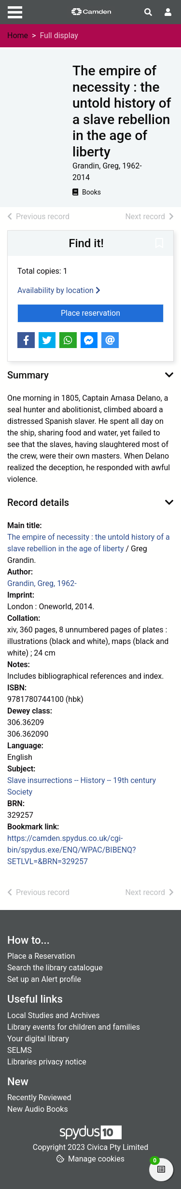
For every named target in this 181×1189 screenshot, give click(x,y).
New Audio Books (37, 1109)
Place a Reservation (41, 956)
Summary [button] (28, 375)
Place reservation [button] (112, 312)
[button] (159, 244)
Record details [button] (38, 502)
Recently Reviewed (39, 1097)
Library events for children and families (73, 1027)
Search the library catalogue (55, 967)
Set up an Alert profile (44, 979)
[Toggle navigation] (15, 11)
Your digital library (38, 1038)
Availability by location (58, 290)
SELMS (19, 1050)
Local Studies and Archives (53, 1015)
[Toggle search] (148, 12)
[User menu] (168, 12)
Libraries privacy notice (46, 1061)
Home (17, 35)
